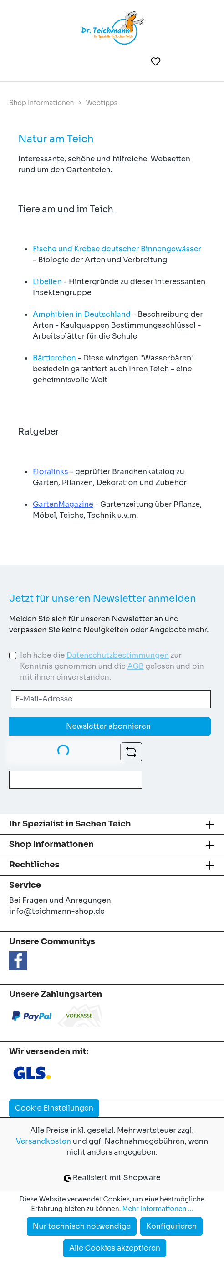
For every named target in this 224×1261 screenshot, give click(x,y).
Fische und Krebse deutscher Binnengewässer (117, 249)
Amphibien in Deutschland (82, 314)
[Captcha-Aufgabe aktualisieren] (131, 751)
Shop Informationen (51, 844)
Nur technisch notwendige (82, 1226)
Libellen (47, 281)
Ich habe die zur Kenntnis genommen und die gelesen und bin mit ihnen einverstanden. (112, 666)
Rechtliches (34, 865)
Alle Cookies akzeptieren (114, 1248)
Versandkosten (43, 1141)
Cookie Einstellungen (54, 1108)
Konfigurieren (171, 1226)
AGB (135, 666)
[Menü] (22, 61)
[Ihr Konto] (178, 61)
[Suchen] (133, 61)
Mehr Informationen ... (157, 1209)
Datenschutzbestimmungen (117, 655)
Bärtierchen (54, 358)
